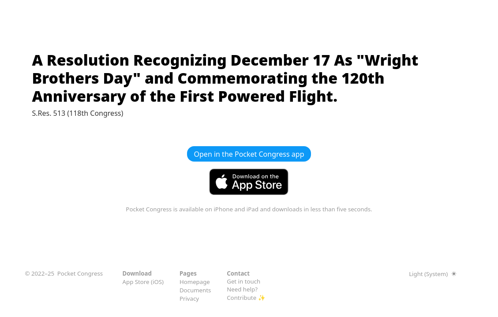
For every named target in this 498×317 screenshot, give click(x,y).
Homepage (195, 282)
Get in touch (243, 281)
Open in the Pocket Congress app (249, 154)
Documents (195, 290)
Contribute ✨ (246, 298)
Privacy (189, 298)
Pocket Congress (80, 273)
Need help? (242, 289)
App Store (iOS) (143, 282)
